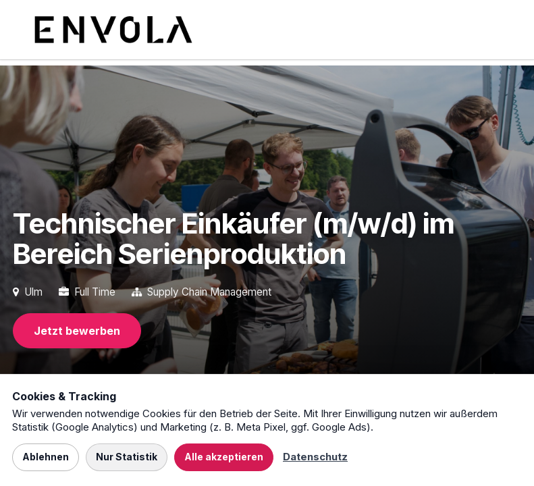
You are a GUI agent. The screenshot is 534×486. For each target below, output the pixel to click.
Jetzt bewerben (77, 331)
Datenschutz (315, 456)
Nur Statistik (126, 456)
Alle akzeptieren (223, 456)
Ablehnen (45, 456)
